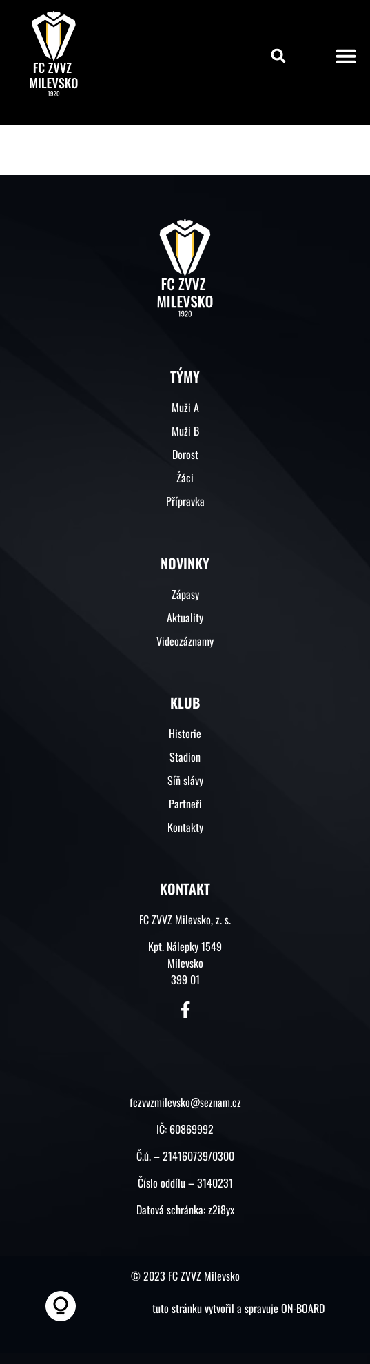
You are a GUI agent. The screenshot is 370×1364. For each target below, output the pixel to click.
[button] (278, 56)
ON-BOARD (303, 1308)
